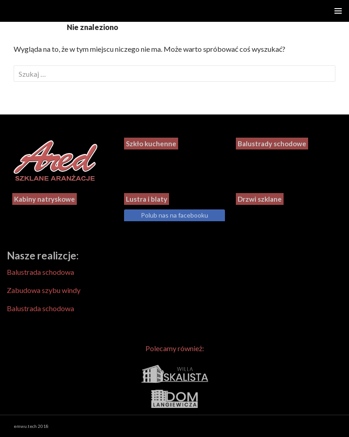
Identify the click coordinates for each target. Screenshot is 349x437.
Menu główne (338, 11)
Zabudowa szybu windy (43, 290)
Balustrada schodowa (40, 272)
